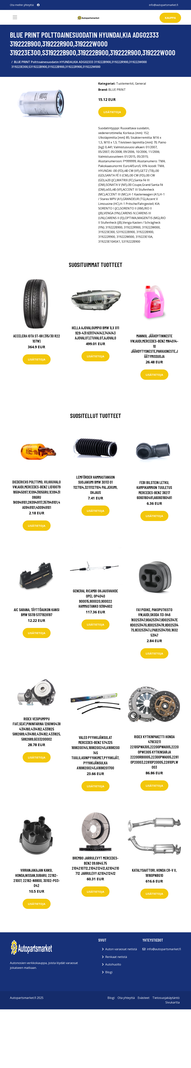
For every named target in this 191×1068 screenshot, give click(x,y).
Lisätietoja (112, 112)
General (140, 83)
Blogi (108, 972)
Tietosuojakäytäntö (166, 998)
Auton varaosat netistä (121, 949)
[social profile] (38, 4)
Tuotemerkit (125, 83)
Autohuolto (113, 964)
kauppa (170, 18)
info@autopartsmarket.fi (163, 5)
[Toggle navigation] (15, 17)
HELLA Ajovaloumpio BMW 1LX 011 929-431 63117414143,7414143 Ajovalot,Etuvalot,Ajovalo (95, 332)
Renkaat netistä (116, 957)
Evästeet (143, 998)
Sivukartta (172, 1002)
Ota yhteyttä (126, 998)
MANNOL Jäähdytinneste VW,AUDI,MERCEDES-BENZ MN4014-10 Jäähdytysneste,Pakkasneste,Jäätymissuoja (154, 346)
